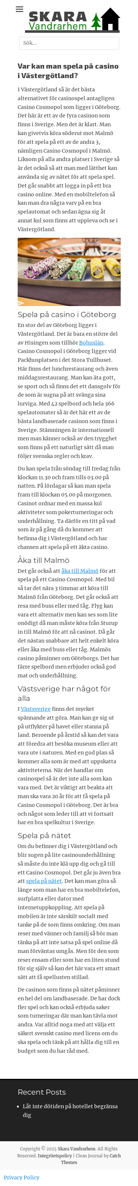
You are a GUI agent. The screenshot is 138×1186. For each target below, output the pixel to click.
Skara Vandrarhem (76, 1149)
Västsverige (36, 709)
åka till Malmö (80, 571)
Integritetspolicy (55, 1155)
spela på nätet (44, 881)
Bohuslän (91, 342)
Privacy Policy (21, 1177)
